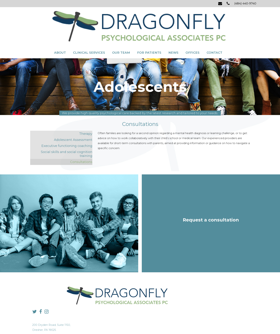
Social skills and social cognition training (66, 137)
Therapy (85, 117)
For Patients (149, 30)
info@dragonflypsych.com (198, 299)
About (60, 30)
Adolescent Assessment (73, 123)
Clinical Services (89, 30)
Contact (214, 30)
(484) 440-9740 (245, 3)
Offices (192, 30)
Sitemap (132, 324)
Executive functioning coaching (66, 129)
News (173, 30)
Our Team (121, 30)
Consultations (81, 145)
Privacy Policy (118, 324)
